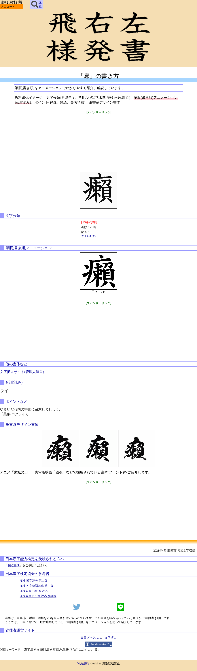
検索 (36, 4)
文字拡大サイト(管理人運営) (22, 372)
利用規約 (83, 663)
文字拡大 (110, 637)
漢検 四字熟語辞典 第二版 (36, 585)
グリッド (100, 292)
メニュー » (7, 6)
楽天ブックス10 (91, 637)
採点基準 (14, 565)
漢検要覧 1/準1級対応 (34, 591)
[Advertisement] (98, 140)
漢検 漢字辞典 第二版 (34, 580)
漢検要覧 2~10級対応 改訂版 (38, 596)
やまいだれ (88, 235)
